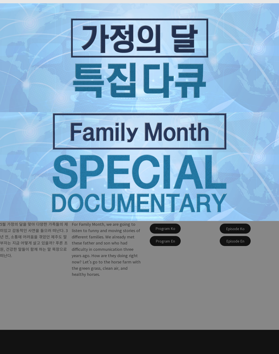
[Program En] (165, 241)
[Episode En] (235, 241)
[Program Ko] (165, 229)
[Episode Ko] (235, 229)
